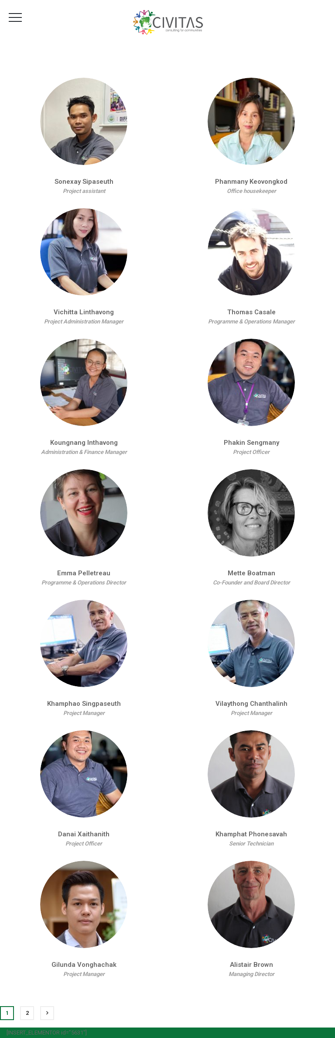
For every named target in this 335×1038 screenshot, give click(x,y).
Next (47, 1013)
